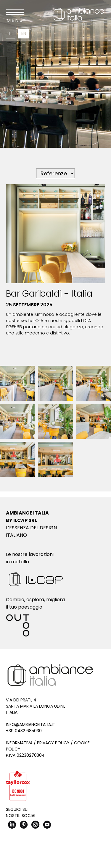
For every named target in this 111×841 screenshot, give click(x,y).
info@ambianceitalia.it (30, 724)
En (23, 33)
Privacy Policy (53, 743)
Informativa (19, 743)
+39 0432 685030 (24, 731)
